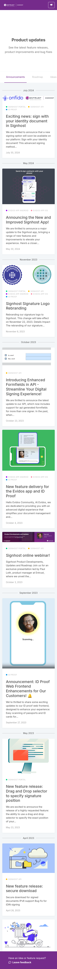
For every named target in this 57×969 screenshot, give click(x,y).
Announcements (15, 76)
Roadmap (37, 76)
